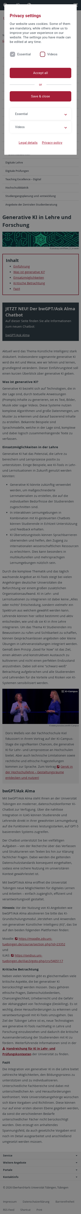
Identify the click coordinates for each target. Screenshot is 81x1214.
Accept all (40, 73)
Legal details (28, 143)
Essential (24, 54)
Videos (52, 54)
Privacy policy (52, 143)
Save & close (40, 96)
